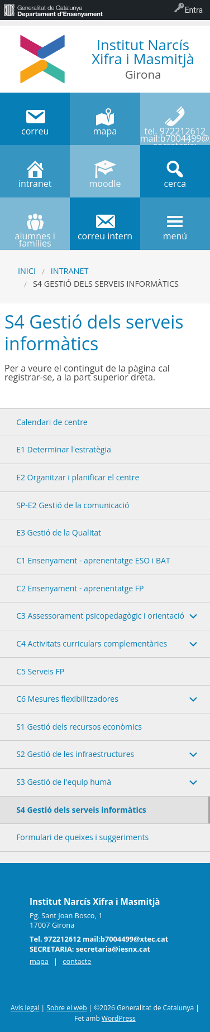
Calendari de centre (52, 422)
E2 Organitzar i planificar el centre (77, 477)
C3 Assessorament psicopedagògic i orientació (100, 615)
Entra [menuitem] (194, 10)
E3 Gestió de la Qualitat (58, 532)
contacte (77, 961)
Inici (27, 271)
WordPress (119, 1018)
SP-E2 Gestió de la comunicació (72, 505)
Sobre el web (66, 1007)
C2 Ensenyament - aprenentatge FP (80, 588)
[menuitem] (53, 10)
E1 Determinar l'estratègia (63, 449)
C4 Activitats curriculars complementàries (91, 643)
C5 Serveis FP (40, 671)
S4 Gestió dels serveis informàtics (81, 809)
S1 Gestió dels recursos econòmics (79, 726)
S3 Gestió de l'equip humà (63, 782)
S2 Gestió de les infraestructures (75, 754)
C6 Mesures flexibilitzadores (67, 698)
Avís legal (25, 1007)
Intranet (70, 271)
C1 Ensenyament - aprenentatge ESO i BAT (93, 560)
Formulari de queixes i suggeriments (82, 837)
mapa (39, 961)
